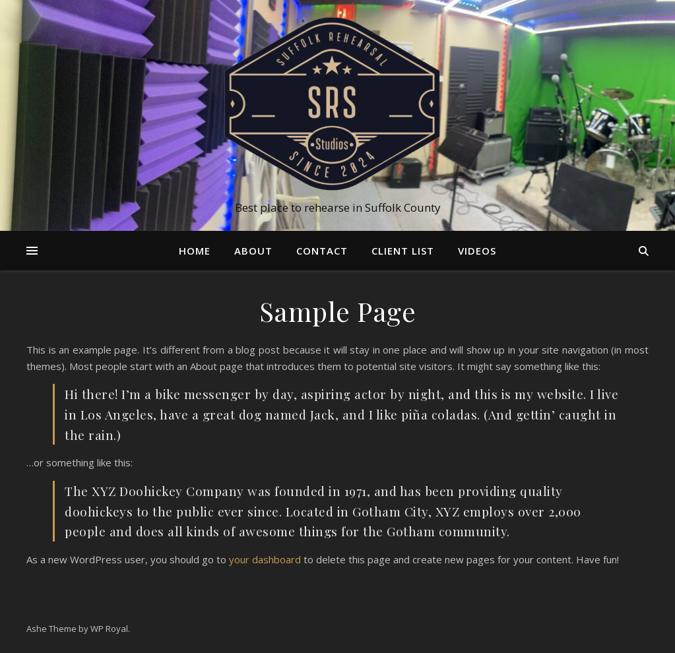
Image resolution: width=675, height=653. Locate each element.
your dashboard (265, 559)
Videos (477, 250)
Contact (322, 250)
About (253, 250)
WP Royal (109, 629)
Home (194, 250)
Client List (402, 250)
